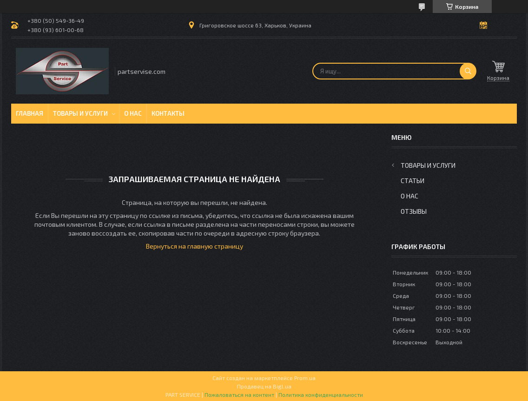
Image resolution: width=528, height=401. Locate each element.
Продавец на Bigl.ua (264, 386)
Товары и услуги (80, 113)
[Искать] (468, 71)
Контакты (168, 113)
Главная (29, 113)
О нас (133, 113)
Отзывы (414, 211)
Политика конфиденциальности (320, 394)
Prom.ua (305, 378)
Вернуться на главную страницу (194, 246)
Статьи (412, 180)
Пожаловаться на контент (239, 394)
